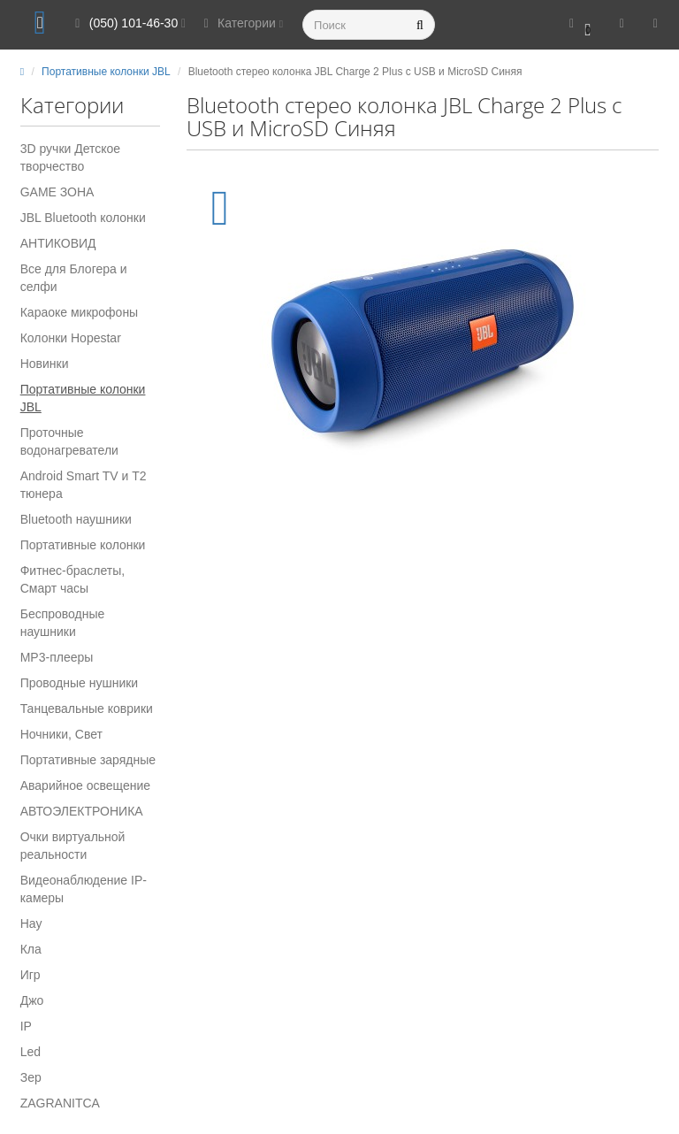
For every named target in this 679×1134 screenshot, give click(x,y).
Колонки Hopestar (70, 338)
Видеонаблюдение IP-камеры (83, 889)
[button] (580, 24)
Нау (31, 923)
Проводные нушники (79, 683)
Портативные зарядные (88, 760)
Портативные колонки (83, 545)
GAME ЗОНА (57, 192)
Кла (31, 949)
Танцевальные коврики (86, 708)
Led (30, 1052)
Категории (240, 23)
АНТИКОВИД (58, 243)
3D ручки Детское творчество (70, 157)
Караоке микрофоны (79, 312)
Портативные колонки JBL (83, 398)
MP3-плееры (57, 657)
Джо (32, 1000)
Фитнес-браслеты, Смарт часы (73, 579)
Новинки (44, 363)
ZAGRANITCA (60, 1103)
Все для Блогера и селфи (73, 278)
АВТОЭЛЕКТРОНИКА (81, 811)
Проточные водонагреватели (69, 441)
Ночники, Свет (61, 734)
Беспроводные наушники (62, 623)
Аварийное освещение (85, 785)
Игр (30, 975)
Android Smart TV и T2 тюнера (83, 485)
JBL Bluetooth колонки (83, 218)
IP (26, 1026)
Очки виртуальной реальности (73, 846)
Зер (31, 1077)
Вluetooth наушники (76, 519)
